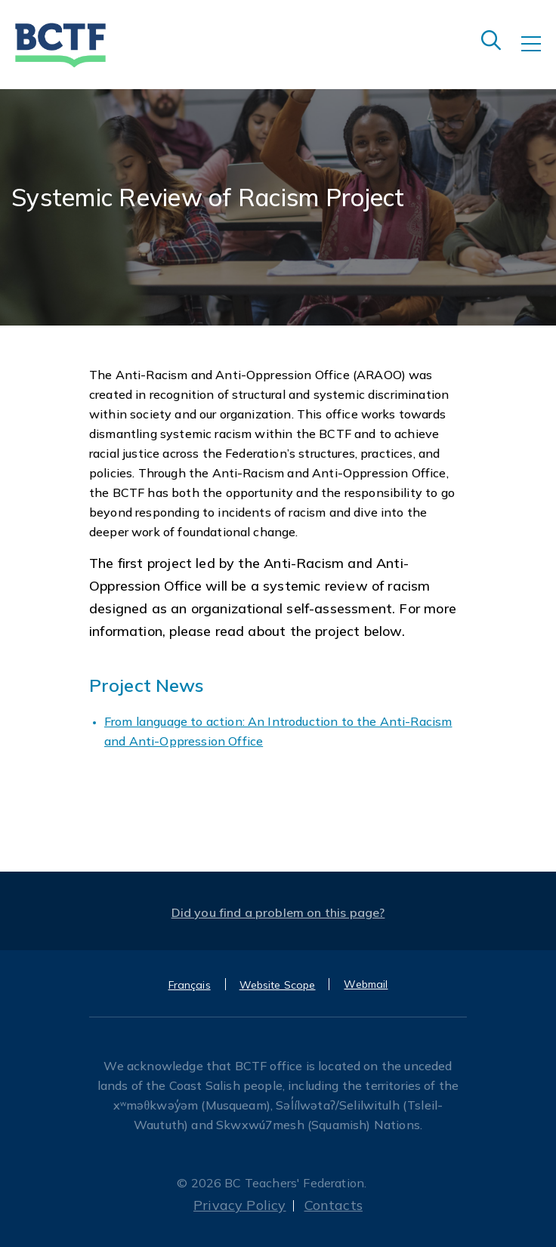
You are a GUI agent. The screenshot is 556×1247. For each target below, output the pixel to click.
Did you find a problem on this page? (278, 912)
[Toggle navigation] (538, 54)
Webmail (366, 984)
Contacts (333, 1205)
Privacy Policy (239, 1205)
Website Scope (277, 985)
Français (189, 985)
